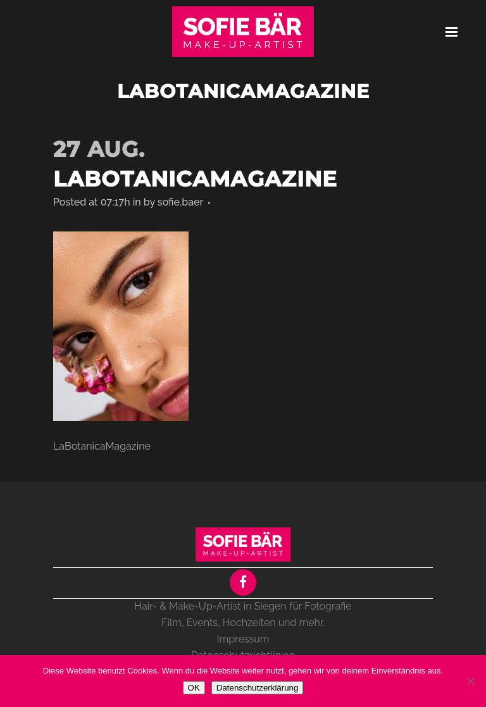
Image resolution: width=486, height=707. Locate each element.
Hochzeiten (249, 623)
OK (194, 687)
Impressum (243, 639)
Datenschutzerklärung (257, 687)
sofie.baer (180, 202)
